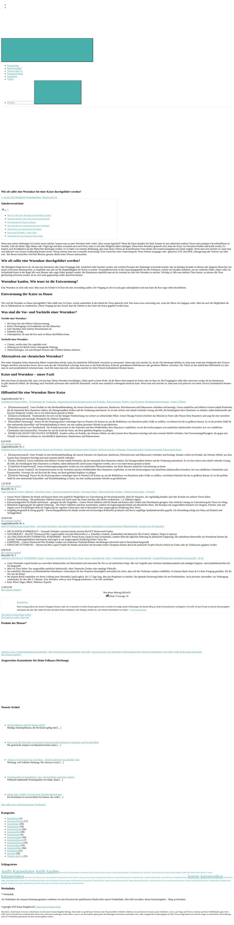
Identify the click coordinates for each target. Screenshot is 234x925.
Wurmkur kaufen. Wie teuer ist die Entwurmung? (28, 219)
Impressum (41, 907)
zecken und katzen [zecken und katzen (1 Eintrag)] (78, 883)
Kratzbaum (12, 850)
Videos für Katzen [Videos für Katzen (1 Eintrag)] (98, 880)
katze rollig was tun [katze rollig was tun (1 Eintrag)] (38, 877)
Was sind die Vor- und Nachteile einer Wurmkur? (28, 225)
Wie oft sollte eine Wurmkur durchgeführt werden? (29, 215)
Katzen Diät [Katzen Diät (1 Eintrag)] (186, 872)
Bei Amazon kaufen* (11, 444)
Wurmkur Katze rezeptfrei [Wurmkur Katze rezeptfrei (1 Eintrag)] (32, 883)
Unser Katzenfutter (139, 610)
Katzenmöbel (13, 832)
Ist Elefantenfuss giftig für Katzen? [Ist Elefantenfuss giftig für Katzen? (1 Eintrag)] (140, 872)
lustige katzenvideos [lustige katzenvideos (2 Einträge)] (205, 876)
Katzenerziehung (15, 821)
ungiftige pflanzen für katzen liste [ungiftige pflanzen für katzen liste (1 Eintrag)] (81, 880)
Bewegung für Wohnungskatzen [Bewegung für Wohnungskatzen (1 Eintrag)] (69, 872)
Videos (10, 79)
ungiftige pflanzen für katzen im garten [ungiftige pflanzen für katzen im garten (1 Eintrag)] (57, 880)
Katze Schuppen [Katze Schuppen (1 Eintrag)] (73, 877)
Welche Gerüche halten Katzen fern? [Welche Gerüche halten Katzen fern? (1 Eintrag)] (197, 880)
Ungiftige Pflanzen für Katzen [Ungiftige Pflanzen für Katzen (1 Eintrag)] (35, 880)
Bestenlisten (13, 818)
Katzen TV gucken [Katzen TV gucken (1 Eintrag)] (206, 872)
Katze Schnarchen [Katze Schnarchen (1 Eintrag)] (51, 877)
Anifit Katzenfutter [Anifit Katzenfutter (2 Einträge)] (18, 871)
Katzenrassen (13, 834)
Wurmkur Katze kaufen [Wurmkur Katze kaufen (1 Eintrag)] (15, 883)
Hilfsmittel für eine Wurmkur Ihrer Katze (25, 236)
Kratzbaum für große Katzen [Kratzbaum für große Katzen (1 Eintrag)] (105, 877)
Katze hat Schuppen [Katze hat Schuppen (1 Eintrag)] (158, 872)
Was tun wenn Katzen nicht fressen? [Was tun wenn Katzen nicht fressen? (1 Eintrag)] (173, 880)
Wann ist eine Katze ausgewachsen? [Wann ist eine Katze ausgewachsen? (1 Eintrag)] (116, 880)
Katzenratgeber (14, 68)
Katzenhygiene (14, 829)
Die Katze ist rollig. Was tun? (15, 617)
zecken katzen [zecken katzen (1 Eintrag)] (54, 883)
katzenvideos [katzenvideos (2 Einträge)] (12, 876)
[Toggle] (7, 210)
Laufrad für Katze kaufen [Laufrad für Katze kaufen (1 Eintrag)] (152, 877)
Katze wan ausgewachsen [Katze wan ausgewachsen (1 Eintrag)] (87, 877)
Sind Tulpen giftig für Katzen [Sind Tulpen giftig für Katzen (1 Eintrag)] (15, 880)
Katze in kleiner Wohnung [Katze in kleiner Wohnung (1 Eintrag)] (173, 872)
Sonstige (11, 853)
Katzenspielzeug (15, 73)
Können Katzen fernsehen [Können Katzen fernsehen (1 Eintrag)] (123, 877)
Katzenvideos (13, 845)
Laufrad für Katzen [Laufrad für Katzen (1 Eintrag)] (167, 877)
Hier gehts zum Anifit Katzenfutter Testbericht (23, 804)
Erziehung (12, 76)
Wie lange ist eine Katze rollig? (16, 614)
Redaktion (21, 197)
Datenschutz (54, 907)
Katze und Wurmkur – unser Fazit (22, 232)
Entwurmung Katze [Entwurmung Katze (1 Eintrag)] (86, 872)
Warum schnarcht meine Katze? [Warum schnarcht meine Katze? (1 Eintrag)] (139, 880)
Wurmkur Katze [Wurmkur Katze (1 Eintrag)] (215, 880)
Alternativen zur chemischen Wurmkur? (24, 229)
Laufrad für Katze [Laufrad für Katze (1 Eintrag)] (138, 877)
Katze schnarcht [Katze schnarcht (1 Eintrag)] (63, 877)
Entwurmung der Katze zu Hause (21, 222)
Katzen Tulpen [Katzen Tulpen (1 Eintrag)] (195, 872)
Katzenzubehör (14, 848)
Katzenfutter (13, 65)
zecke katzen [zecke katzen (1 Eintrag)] (45, 883)
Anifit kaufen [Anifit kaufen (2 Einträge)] (47, 871)
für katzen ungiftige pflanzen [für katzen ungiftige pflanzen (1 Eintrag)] (102, 872)
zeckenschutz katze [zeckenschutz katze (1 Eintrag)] (65, 883)
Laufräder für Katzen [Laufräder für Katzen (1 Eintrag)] (180, 877)
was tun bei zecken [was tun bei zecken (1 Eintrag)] (155, 880)
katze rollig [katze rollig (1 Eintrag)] (28, 877)
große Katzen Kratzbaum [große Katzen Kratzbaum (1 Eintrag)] (120, 872)
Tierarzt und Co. (15, 71)
